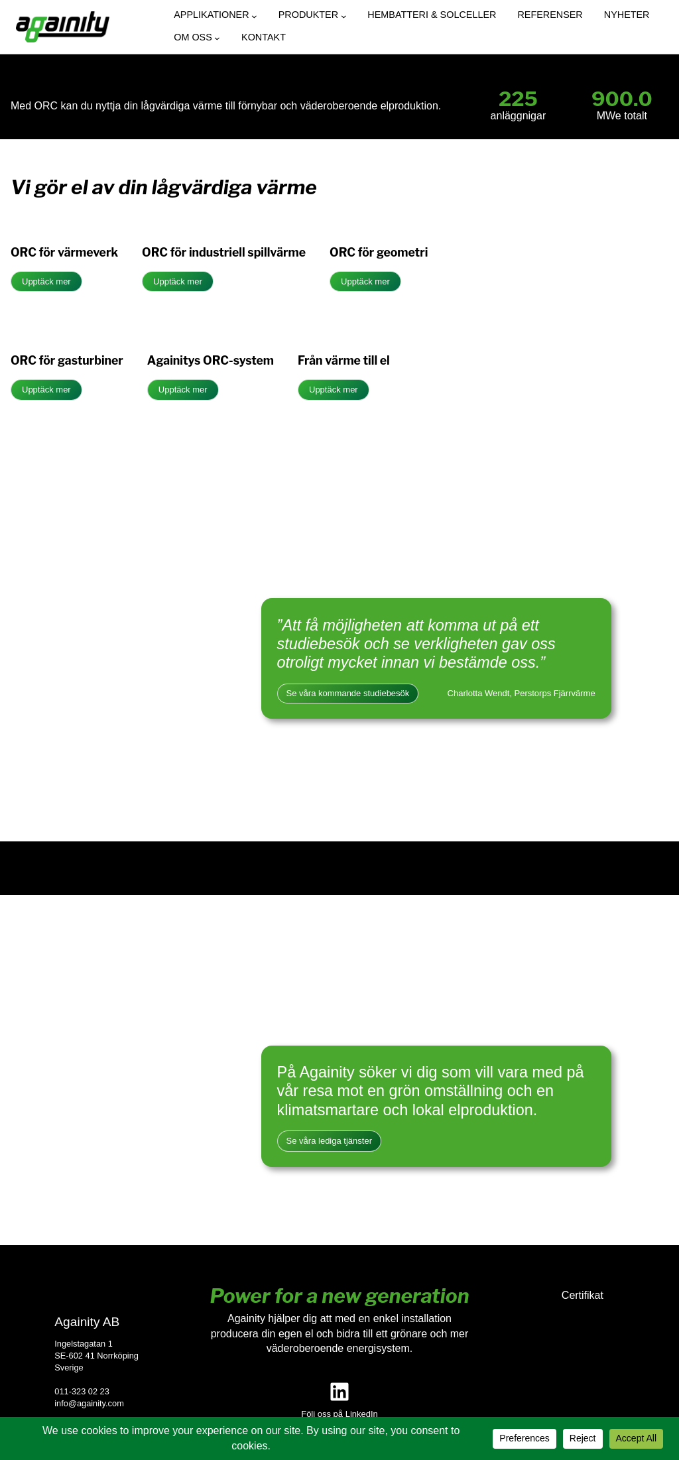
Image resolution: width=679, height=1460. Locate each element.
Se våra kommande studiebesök (348, 693)
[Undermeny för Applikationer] (254, 16)
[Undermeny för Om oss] (217, 38)
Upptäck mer (46, 281)
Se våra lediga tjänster (329, 1141)
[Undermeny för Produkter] (344, 16)
